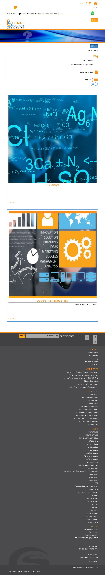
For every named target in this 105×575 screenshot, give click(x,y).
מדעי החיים (93, 356)
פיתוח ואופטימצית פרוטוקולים (86, 413)
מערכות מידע (93, 353)
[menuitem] (50, 61)
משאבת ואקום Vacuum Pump (86, 486)
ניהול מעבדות (93, 400)
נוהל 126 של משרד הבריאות (88, 465)
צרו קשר (95, 365)
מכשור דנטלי (93, 477)
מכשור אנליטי (93, 480)
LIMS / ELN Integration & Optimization (83, 387)
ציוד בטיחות (93, 489)
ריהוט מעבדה (93, 510)
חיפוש (95, 8)
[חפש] (15, 7)
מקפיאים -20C (92, 498)
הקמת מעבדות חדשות (90, 397)
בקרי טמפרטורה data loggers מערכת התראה (81, 471)
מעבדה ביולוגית (92, 453)
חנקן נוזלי (94, 504)
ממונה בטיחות (92, 468)
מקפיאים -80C (92, 501)
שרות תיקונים (93, 447)
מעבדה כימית (93, 450)
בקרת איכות (93, 403)
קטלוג (95, 428)
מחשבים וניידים (92, 513)
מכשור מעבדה (92, 394)
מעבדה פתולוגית (92, 459)
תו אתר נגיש (93, 561)
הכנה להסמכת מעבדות (89, 406)
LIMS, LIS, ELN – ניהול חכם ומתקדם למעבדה (81, 378)
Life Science (88, 61)
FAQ (94, 46)
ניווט (94, 20)
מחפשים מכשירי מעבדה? (88, 422)
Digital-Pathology (91, 381)
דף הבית (95, 51)
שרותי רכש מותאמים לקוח (88, 410)
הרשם (22, 336)
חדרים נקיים (93, 507)
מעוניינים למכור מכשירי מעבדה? (86, 419)
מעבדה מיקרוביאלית (90, 456)
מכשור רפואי (93, 474)
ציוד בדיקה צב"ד (91, 522)
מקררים (95, 495)
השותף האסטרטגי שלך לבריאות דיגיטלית (83, 375)
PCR (96, 483)
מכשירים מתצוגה (92, 435)
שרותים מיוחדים (92, 519)
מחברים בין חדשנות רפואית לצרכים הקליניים (81, 372)
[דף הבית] (96, 3)
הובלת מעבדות (92, 425)
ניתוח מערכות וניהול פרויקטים (82, 65)
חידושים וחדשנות (91, 362)
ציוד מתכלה (93, 441)
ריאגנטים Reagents (91, 516)
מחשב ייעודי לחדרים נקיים (88, 384)
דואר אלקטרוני (52, 336)
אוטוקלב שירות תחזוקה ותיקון (87, 416)
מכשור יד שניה (92, 444)
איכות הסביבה (92, 462)
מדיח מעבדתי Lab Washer (88, 492)
